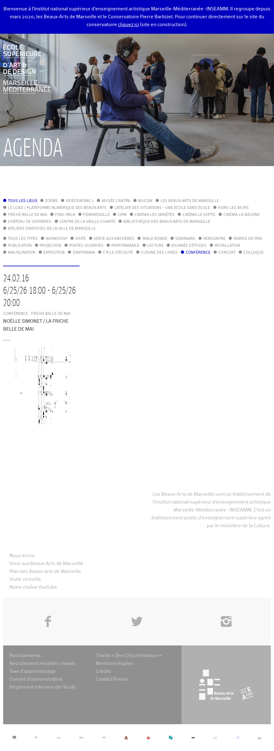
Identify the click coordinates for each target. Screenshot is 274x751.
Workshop (56, 239)
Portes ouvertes (86, 246)
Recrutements (25, 655)
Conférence (198, 253)
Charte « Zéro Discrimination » (128, 655)
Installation (227, 246)
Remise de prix (247, 239)
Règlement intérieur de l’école (42, 687)
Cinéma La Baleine (241, 215)
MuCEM (145, 201)
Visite (80, 239)
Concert (227, 253)
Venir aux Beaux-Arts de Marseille (46, 563)
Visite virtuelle (25, 579)
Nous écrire (22, 555)
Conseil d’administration (36, 679)
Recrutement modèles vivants (42, 663)
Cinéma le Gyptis (198, 215)
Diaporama (84, 253)
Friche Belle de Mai (27, 215)
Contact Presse (112, 679)
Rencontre (214, 239)
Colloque (253, 253)
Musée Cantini (116, 201)
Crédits (103, 671)
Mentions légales (114, 663)
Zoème (51, 201)
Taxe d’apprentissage (32, 671)
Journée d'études (189, 246)
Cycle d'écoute (118, 253)
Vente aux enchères (114, 239)
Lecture (155, 246)
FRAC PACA (65, 215)
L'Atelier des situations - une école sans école (162, 208)
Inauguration (22, 253)
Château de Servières (30, 222)
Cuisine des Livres (159, 253)
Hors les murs (233, 208)
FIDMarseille (96, 215)
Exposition (54, 253)
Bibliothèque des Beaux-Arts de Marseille (166, 222)
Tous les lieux (22, 201)
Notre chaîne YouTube (33, 587)
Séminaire (185, 239)
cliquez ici (128, 24)
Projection (50, 246)
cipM (122, 215)
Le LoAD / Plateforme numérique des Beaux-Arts (57, 208)
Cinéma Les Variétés (155, 215)
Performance (125, 246)
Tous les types (23, 239)
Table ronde (154, 239)
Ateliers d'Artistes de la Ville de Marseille (52, 229)
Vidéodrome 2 (80, 201)
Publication (20, 246)
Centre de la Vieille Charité (87, 222)
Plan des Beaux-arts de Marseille (45, 571)
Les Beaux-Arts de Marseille (189, 201)
